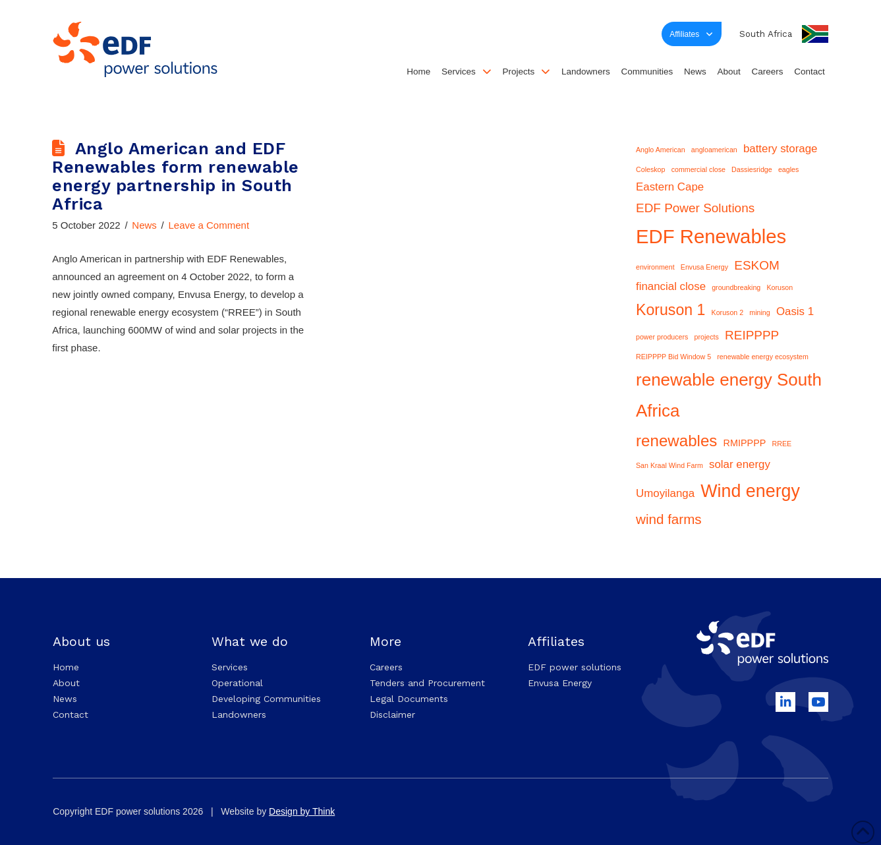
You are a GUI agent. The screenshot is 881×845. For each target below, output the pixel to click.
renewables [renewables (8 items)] (676, 441)
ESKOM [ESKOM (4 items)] (756, 265)
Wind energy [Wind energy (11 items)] (750, 491)
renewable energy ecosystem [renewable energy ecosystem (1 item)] (763, 357)
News (144, 225)
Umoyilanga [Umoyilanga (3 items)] (665, 493)
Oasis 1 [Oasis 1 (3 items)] (795, 311)
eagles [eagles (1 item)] (788, 169)
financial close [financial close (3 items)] (671, 286)
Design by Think (302, 811)
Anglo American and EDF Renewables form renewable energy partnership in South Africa (175, 176)
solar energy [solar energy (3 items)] (739, 464)
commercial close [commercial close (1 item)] (698, 169)
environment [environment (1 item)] (655, 267)
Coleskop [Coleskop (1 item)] (650, 169)
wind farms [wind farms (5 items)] (669, 519)
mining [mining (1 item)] (759, 312)
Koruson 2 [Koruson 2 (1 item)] (728, 312)
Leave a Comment (208, 225)
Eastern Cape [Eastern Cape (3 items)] (670, 187)
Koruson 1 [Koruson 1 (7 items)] (670, 309)
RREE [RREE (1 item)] (782, 444)
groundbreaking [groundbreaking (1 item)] (736, 287)
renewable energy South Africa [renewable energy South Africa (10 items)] (729, 395)
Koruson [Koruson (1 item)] (779, 287)
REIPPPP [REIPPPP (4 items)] (752, 335)
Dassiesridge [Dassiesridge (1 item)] (751, 169)
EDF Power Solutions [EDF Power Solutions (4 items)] (695, 208)
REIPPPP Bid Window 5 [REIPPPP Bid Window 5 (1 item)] (673, 357)
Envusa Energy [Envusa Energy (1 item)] (704, 267)
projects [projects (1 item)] (707, 337)
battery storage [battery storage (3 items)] (780, 148)
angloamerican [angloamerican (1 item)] (714, 150)
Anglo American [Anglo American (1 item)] (660, 150)
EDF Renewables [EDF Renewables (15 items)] (711, 236)
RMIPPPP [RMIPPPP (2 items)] (745, 443)
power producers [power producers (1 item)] (662, 337)
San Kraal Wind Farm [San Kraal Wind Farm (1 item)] (669, 465)
